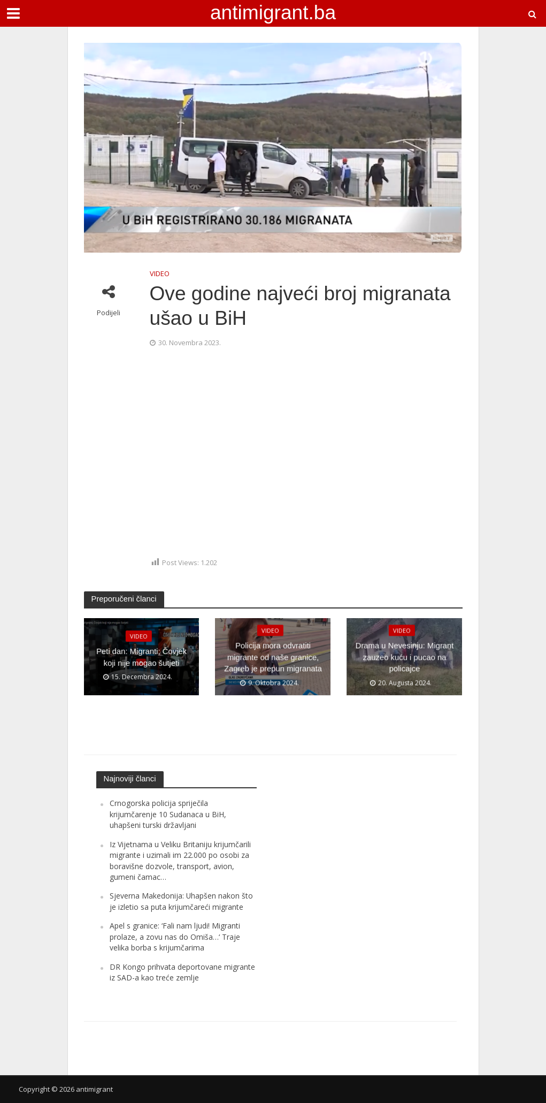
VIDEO (160, 273)
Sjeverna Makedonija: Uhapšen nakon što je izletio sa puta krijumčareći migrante (181, 901)
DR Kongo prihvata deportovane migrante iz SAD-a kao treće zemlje (182, 972)
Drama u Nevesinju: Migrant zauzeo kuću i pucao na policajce (405, 657)
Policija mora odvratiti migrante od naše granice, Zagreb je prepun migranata (273, 657)
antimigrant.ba (273, 12)
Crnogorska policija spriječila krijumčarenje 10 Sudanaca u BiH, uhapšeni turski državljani (168, 814)
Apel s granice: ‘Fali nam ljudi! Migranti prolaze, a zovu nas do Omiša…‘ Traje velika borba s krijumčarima (175, 937)
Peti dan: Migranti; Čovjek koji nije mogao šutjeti (141, 657)
